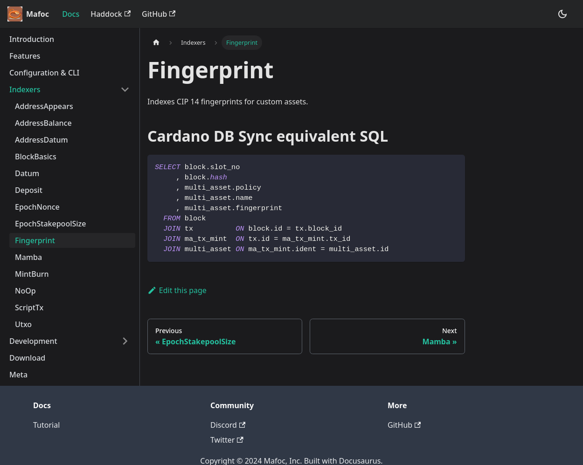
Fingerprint (35, 240)
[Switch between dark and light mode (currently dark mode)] (562, 14)
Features (24, 56)
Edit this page (177, 290)
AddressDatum (41, 140)
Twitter (226, 440)
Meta (18, 374)
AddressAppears (44, 106)
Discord (227, 425)
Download (27, 358)
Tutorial (46, 425)
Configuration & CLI (44, 73)
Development (33, 341)
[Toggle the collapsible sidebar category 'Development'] (125, 341)
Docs (70, 14)
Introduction (31, 39)
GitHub (158, 14)
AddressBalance (43, 123)
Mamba (28, 257)
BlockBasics (35, 156)
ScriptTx (29, 307)
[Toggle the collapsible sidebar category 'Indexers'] (125, 89)
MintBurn (32, 274)
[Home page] (156, 42)
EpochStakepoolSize (50, 224)
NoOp (25, 291)
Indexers (25, 89)
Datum (27, 173)
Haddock (110, 14)
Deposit (28, 190)
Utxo (23, 324)
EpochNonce (37, 207)
